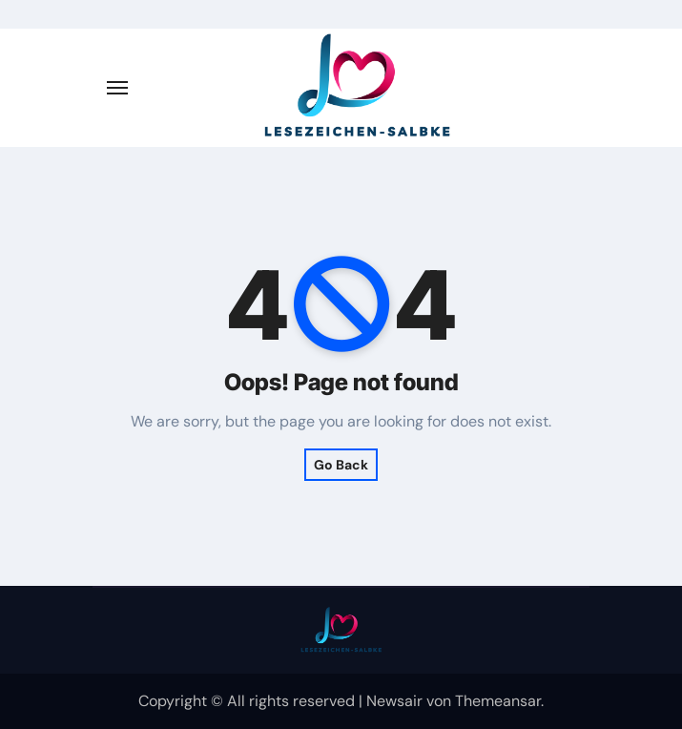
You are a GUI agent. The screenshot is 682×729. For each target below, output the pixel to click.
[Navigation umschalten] (117, 87)
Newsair (394, 701)
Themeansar (498, 701)
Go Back (341, 464)
